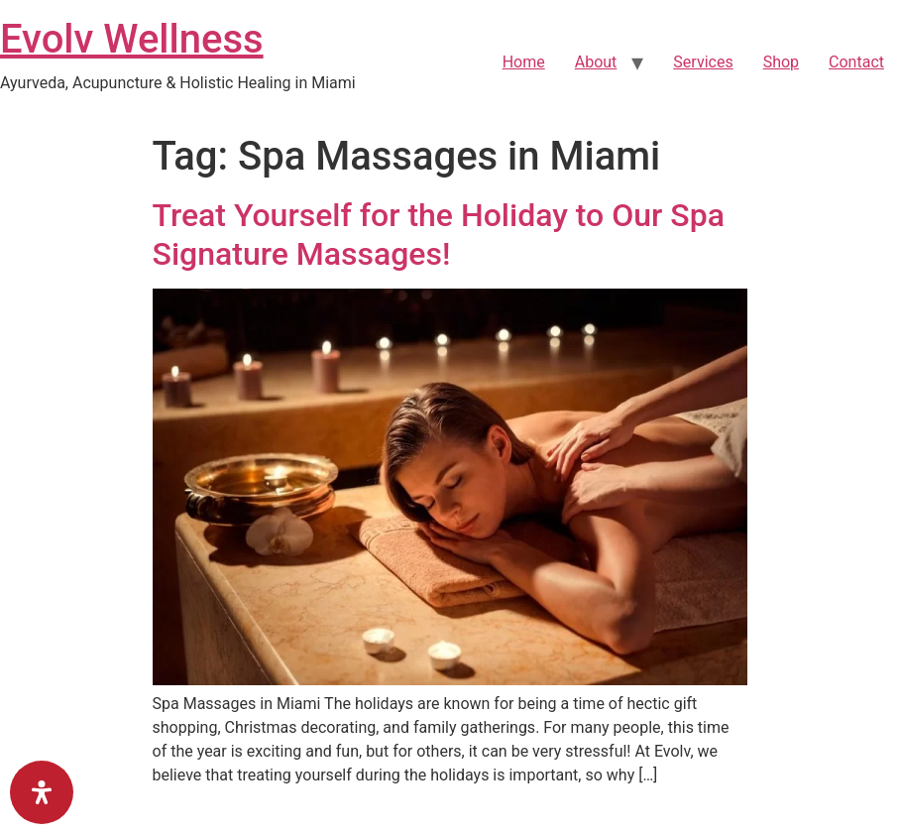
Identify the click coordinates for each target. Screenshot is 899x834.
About (596, 62)
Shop (781, 62)
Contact (856, 62)
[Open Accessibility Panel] (41, 792)
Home (524, 62)
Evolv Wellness (132, 39)
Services (702, 62)
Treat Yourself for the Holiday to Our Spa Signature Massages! (439, 234)
